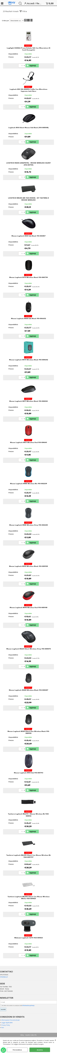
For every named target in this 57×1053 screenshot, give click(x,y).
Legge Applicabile (7, 1023)
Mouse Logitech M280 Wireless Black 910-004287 (28, 690)
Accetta (40, 1050)
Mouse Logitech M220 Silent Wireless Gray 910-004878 (28, 649)
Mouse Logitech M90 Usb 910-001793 (28, 773)
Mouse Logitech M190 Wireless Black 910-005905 (28, 566)
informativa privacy (28, 1006)
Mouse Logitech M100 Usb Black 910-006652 (28, 318)
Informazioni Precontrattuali (10, 1020)
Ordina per (5, 20)
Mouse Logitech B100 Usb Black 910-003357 (29, 236)
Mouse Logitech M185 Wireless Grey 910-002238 (28, 525)
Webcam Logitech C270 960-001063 (28, 938)
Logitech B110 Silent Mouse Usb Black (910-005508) (28, 127)
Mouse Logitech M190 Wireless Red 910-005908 (28, 607)
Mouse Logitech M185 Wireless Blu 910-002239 (28, 483)
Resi (2, 1028)
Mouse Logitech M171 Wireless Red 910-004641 (28, 442)
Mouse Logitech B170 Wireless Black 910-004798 (28, 277)
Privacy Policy (5, 1026)
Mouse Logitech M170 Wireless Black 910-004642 (28, 360)
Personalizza (17, 1050)
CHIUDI (55, 1040)
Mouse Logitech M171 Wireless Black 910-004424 (28, 401)
